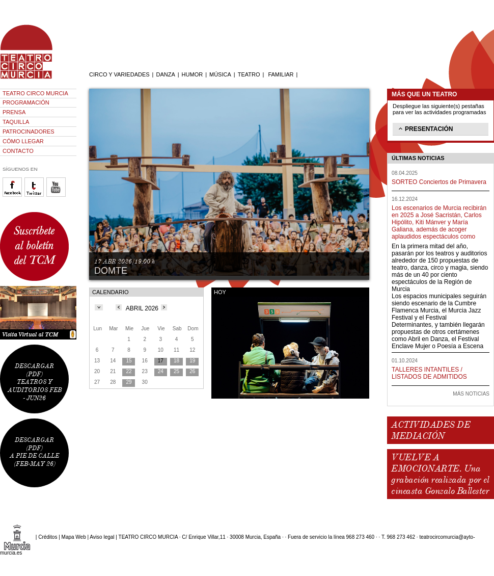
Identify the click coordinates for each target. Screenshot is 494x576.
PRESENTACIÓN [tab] (425, 128)
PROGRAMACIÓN (26, 102)
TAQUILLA (16, 122)
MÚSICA (220, 74)
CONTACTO (18, 151)
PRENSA (14, 112)
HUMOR (192, 74)
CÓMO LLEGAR (23, 141)
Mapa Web (74, 537)
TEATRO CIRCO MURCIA (35, 93)
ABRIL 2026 (142, 308)
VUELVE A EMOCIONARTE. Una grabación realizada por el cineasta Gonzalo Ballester (440, 474)
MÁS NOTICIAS (471, 394)
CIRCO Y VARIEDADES (119, 74)
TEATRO (249, 74)
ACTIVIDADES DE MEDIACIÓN (430, 430)
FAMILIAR (280, 74)
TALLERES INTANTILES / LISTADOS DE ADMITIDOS (429, 373)
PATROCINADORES (28, 131)
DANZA (165, 74)
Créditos (47, 537)
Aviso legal (102, 537)
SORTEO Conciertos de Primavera (439, 182)
